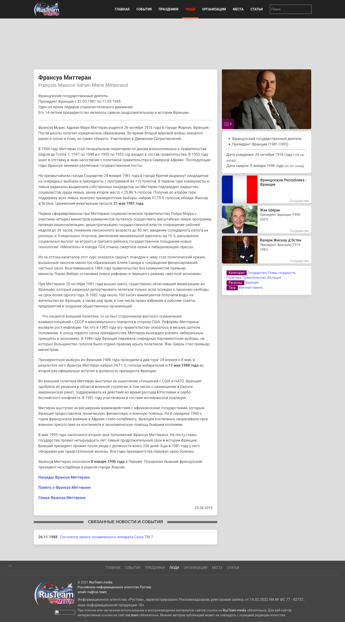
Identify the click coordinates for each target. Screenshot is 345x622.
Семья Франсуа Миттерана (62, 497)
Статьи (257, 9)
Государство (257, 273)
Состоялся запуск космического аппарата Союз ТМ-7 (106, 537)
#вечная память (251, 287)
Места (238, 9)
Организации (214, 9)
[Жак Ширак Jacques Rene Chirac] (266, 219)
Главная (122, 9)
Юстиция (274, 277)
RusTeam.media (100, 598)
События (144, 9)
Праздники (168, 9)
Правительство (254, 277)
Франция (251, 282)
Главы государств (281, 273)
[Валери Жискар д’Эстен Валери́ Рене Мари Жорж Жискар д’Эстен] (266, 249)
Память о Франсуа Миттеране (64, 487)
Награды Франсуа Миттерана (64, 477)
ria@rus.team (97, 608)
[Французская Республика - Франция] (266, 189)
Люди (190, 9)
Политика (234, 277)
